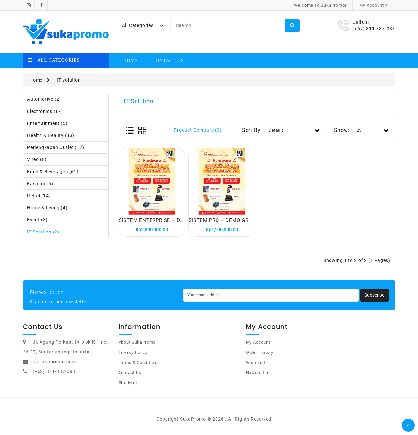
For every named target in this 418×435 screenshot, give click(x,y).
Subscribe (374, 298)
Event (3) (37, 219)
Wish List (255, 365)
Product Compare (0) (197, 130)
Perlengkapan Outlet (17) (55, 147)
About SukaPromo (137, 345)
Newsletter (257, 375)
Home (130, 60)
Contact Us (168, 60)
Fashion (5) (40, 183)
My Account (258, 345)
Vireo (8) (37, 159)
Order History (259, 355)
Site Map (128, 385)
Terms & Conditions (139, 365)
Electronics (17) (45, 111)
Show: (342, 130)
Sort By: (252, 130)
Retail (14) (39, 195)
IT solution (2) (43, 231)
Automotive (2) (44, 99)
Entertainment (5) (47, 123)
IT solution (69, 79)
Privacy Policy (133, 355)
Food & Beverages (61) (53, 171)
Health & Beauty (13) (50, 135)
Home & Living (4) (47, 207)
